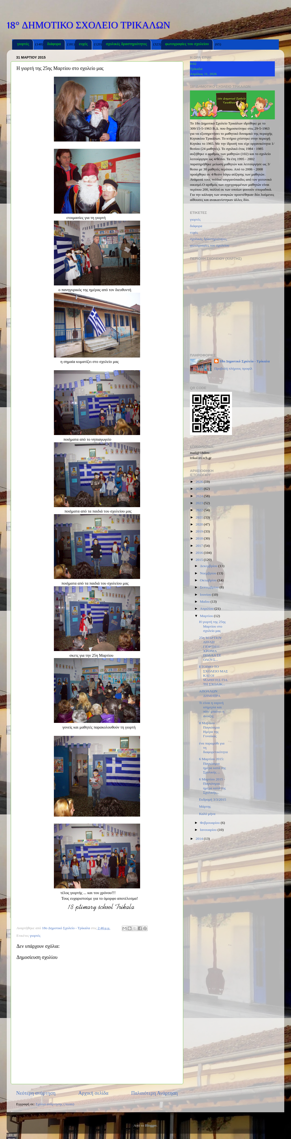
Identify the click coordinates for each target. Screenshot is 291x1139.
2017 (200, 546)
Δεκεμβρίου (209, 566)
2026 (200, 482)
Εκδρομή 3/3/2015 (212, 799)
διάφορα (54, 44)
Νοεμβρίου (208, 573)
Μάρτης (205, 806)
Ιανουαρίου (208, 830)
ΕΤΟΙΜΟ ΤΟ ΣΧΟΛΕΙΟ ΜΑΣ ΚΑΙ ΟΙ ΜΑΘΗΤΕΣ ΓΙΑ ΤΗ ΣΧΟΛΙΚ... (213, 675)
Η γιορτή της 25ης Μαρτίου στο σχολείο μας (212, 626)
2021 (200, 517)
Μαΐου (205, 601)
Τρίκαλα (196, 69)
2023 (200, 503)
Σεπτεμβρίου (210, 587)
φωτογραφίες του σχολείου (187, 44)
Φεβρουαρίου (210, 823)
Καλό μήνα (207, 814)
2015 (200, 560)
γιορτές (23, 44)
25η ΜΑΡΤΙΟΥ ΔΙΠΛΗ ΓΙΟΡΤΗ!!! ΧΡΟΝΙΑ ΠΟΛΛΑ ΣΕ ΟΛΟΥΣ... (210, 649)
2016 (200, 553)
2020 (200, 524)
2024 (200, 496)
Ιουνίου (206, 594)
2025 (200, 489)
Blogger (151, 1125)
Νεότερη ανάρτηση (36, 1093)
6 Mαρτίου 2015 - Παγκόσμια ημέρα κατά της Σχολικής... (212, 785)
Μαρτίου (207, 616)
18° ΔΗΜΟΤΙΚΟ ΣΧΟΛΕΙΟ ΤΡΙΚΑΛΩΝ (88, 25)
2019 (200, 531)
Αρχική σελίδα (93, 1093)
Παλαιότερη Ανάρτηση (154, 1093)
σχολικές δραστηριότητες (126, 44)
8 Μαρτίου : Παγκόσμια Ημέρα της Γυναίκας (209, 729)
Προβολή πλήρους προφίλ (233, 368)
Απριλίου (207, 608)
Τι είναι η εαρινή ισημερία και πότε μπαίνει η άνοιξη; (211, 709)
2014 (200, 839)
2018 (200, 538)
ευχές (83, 44)
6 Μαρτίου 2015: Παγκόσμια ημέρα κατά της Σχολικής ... (212, 765)
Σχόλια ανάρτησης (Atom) (55, 1104)
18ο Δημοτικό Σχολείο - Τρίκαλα (245, 361)
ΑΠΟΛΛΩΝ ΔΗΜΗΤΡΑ (209, 693)
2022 (200, 510)
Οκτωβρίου (208, 580)
